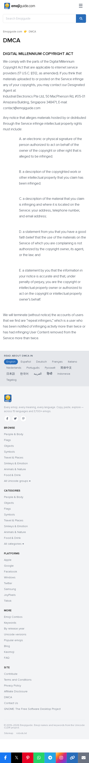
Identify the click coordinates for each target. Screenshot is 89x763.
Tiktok (7, 600)
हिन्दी (49, 373)
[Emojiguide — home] (19, 6)
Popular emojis (13, 640)
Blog (7, 646)
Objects (9, 446)
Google (9, 565)
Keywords (10, 622)
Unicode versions (15, 634)
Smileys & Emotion (16, 463)
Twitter (8, 583)
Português (33, 367)
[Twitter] (15, 418)
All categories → (14, 543)
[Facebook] (7, 418)
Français (57, 361)
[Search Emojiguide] (39, 18)
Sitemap (8, 733)
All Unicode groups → (17, 481)
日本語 (10, 373)
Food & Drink (12, 475)
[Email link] (83, 758)
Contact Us (11, 703)
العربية (38, 373)
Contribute (10, 674)
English (10, 361)
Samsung (10, 589)
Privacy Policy (12, 685)
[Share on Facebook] (5, 758)
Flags (7, 440)
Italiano (72, 361)
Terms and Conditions (18, 679)
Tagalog (11, 380)
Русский (50, 367)
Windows (9, 577)
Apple (7, 560)
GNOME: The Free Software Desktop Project (32, 709)
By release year (14, 628)
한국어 (24, 373)
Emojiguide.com (12, 31)
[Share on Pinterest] (27, 758)
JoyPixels (10, 595)
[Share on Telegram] (50, 758)
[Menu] (81, 6)
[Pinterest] (23, 418)
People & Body (13, 434)
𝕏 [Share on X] (16, 757)
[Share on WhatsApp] (39, 758)
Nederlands (13, 367)
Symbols (9, 451)
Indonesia (63, 373)
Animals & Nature (15, 469)
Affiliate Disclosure (16, 691)
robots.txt (21, 733)
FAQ (6, 657)
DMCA (8, 697)
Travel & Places (13, 457)
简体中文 (66, 367)
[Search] (81, 18)
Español (26, 361)
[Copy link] (72, 758)
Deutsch (41, 361)
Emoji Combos (13, 617)
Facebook (10, 571)
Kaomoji (9, 652)
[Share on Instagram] (61, 758)
